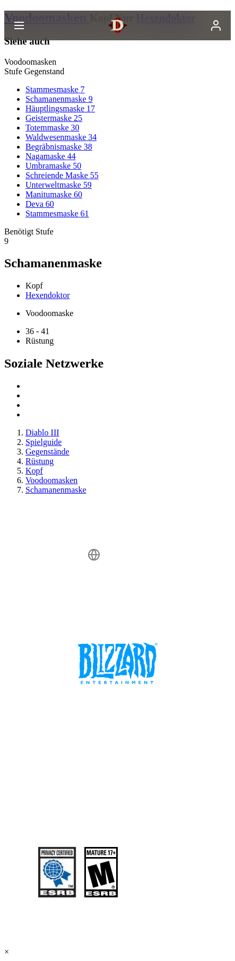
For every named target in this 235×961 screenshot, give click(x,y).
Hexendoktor (47, 295)
